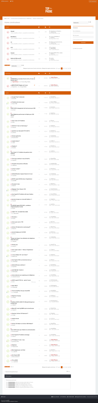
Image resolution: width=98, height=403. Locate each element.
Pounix (13, 218)
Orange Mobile (23, 86)
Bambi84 (14, 98)
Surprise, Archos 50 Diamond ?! (20, 313)
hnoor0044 (53, 194)
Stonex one (15, 244)
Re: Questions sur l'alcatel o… (55, 31)
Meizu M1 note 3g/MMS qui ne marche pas (23, 308)
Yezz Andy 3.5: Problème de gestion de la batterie (21, 153)
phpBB (7, 400)
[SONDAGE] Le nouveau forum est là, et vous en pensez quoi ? (23, 79)
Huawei (12, 53)
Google (13, 315)
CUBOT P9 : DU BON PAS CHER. (20, 211)
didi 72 (13, 223)
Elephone (14, 345)
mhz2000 (53, 216)
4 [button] (66, 68)
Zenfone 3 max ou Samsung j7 (19, 125)
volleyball (14, 241)
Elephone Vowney (16, 295)
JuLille (13, 155)
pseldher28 (53, 163)
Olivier (52, 53)
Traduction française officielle (7, 401)
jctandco (14, 132)
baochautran (53, 300)
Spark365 (14, 266)
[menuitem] (12, 1)
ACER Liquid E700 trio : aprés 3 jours (21, 280)
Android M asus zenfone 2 (18, 265)
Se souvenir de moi (78, 39)
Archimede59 (15, 331)
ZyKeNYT (14, 305)
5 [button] (68, 68)
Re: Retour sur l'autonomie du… (56, 42)
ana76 (13, 208)
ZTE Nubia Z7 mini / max (18, 340)
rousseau (14, 175)
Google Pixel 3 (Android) (18, 97)
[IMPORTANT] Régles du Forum (20, 85)
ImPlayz (14, 297)
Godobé (14, 251)
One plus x (14, 217)
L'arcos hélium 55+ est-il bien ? (20, 254)
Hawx (52, 259)
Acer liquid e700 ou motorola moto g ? (22, 260)
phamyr (14, 233)
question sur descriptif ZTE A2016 (21, 131)
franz (52, 59)
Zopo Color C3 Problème (18, 120)
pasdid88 (14, 180)
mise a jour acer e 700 (17, 222)
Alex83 (13, 195)
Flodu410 (14, 310)
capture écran (15, 318)
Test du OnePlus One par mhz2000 (21, 290)
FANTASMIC (15, 271)
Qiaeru (16, 401)
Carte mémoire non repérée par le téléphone (23, 275)
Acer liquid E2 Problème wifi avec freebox (22, 194)
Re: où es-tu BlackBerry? (54, 36)
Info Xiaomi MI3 (16, 355)
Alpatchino (14, 86)
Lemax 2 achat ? (16, 168)
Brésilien (14, 147)
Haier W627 (15, 285)
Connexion (75, 27)
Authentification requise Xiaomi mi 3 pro (22, 174)
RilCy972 (14, 228)
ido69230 (16, 361)
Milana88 (53, 48)
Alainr (52, 211)
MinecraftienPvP (16, 356)
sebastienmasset (16, 276)
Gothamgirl (14, 287)
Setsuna (14, 127)
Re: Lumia (51, 58)
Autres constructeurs (12, 22)
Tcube (52, 249)
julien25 (15, 351)
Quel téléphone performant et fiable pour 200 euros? (22, 115)
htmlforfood (53, 280)
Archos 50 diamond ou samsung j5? (21, 227)
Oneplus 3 (14, 146)
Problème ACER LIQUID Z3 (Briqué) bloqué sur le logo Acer (23, 302)
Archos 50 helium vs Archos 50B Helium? (22, 323)
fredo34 (14, 200)
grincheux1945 (15, 341)
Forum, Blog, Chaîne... (26, 81)
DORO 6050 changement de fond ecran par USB (23, 108)
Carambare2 (15, 190)
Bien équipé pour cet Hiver (18, 350)
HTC (12, 47)
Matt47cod (14, 256)
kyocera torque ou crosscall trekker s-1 (22, 199)
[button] (70, 68)
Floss (13, 122)
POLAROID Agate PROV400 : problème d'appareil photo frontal (21, 206)
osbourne (53, 32)
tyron (13, 281)
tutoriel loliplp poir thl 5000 (19, 232)
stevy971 (14, 246)
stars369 (53, 323)
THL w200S (15, 360)
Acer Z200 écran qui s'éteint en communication (23, 329)
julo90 (52, 37)
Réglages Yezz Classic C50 (19, 189)
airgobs (52, 113)
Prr (13, 117)
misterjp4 (53, 135)
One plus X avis (16, 184)
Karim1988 (14, 103)
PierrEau (14, 170)
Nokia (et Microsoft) (16, 58)
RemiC (13, 325)
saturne (14, 336)
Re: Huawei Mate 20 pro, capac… (56, 52)
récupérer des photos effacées (20, 163)
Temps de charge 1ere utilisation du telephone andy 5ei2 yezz (23, 239)
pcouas (13, 109)
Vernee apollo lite (16, 136)
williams (52, 178)
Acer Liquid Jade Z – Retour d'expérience (22, 249)
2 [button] (63, 68)
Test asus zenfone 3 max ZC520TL (21, 158)
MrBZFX (14, 185)
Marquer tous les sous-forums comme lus (32, 68)
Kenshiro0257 (15, 137)
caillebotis (14, 165)
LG (11, 42)
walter (13, 142)
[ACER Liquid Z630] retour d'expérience (22, 179)
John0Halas (14, 261)
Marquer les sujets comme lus (48, 68)
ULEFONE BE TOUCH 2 (17, 270)
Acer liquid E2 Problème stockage (20, 334)
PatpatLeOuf (15, 346)
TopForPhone (15, 81)
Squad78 (14, 160)
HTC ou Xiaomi (52, 47)
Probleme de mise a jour (18, 102)
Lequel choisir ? (16, 141)
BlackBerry (13, 36)
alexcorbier (16, 213)
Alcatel (12, 31)
